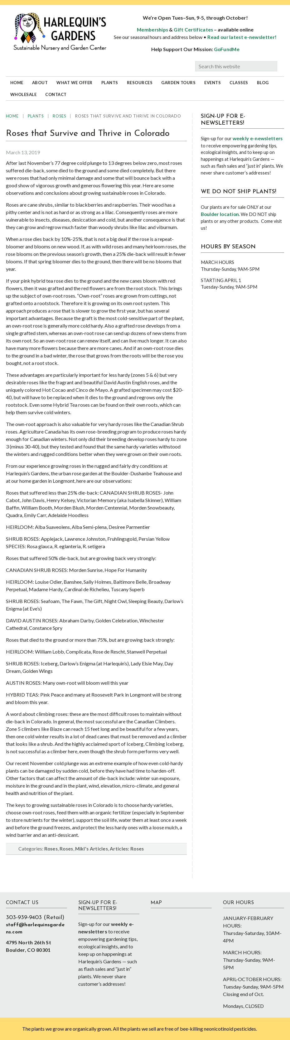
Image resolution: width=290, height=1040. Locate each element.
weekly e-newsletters (258, 138)
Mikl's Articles (91, 848)
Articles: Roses (127, 848)
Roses (51, 848)
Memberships (152, 29)
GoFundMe (226, 49)
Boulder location (220, 214)
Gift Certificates (193, 29)
